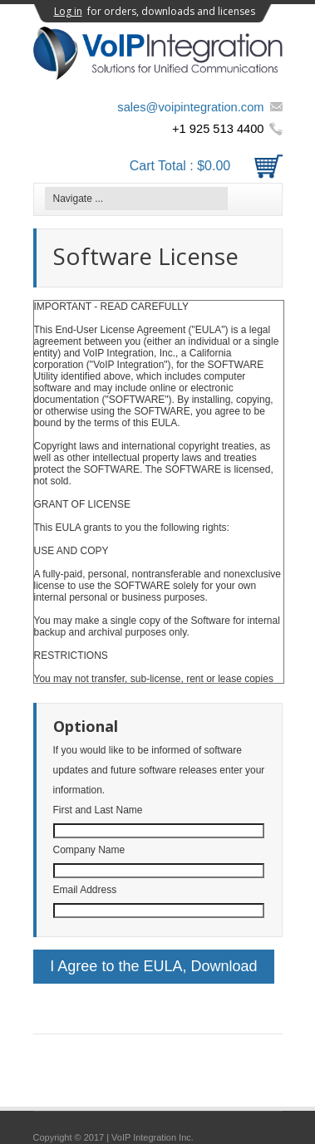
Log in (68, 11)
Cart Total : (206, 166)
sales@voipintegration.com (190, 107)
